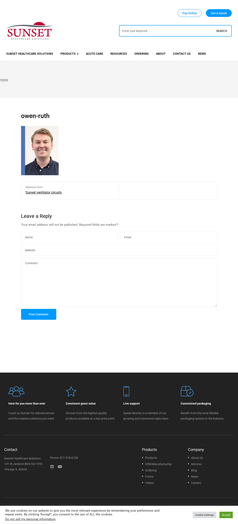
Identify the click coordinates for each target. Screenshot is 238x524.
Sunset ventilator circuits (70, 190)
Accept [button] (226, 514)
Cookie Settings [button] (204, 514)
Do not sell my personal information (30, 519)
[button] (190, 13)
